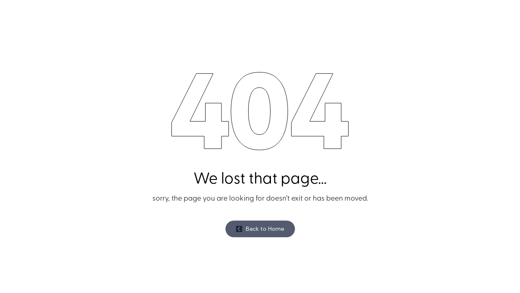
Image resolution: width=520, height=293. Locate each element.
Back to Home (265, 228)
